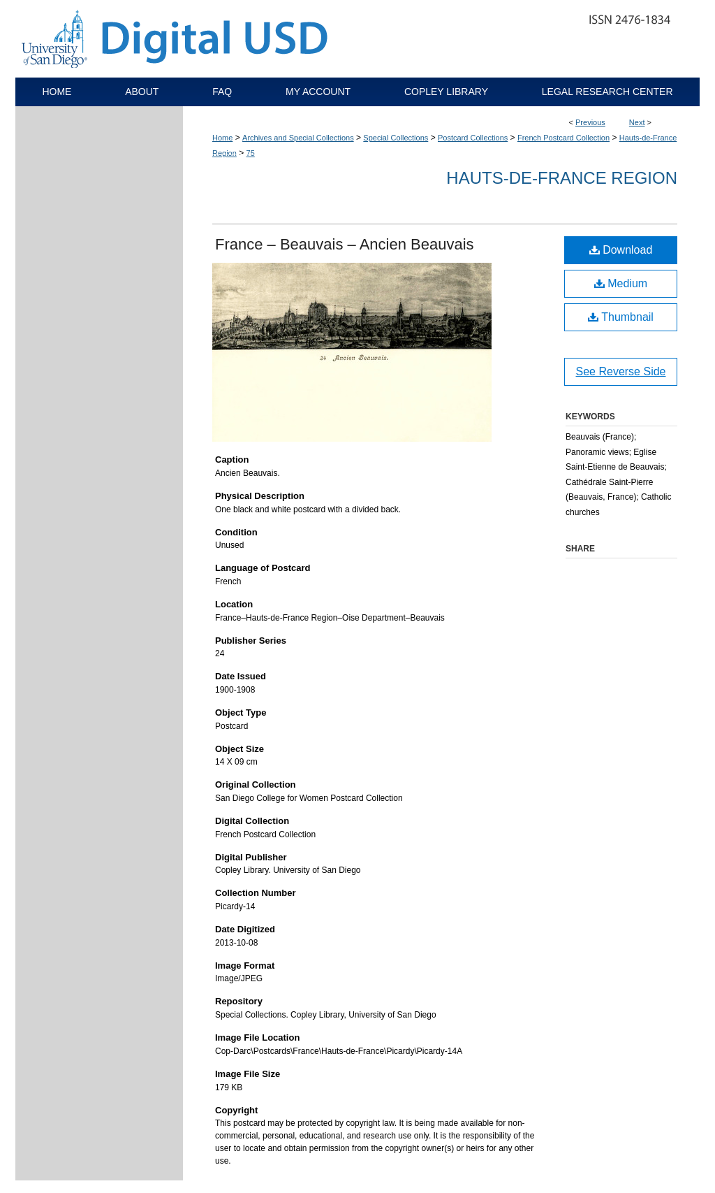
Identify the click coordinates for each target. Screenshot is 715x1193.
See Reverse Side (621, 371)
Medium (620, 283)
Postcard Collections (473, 137)
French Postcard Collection (563, 137)
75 (250, 153)
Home (222, 137)
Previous (590, 122)
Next (637, 122)
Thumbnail (621, 317)
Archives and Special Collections (298, 137)
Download (621, 250)
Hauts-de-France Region (561, 177)
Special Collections (395, 137)
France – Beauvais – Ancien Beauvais (344, 244)
